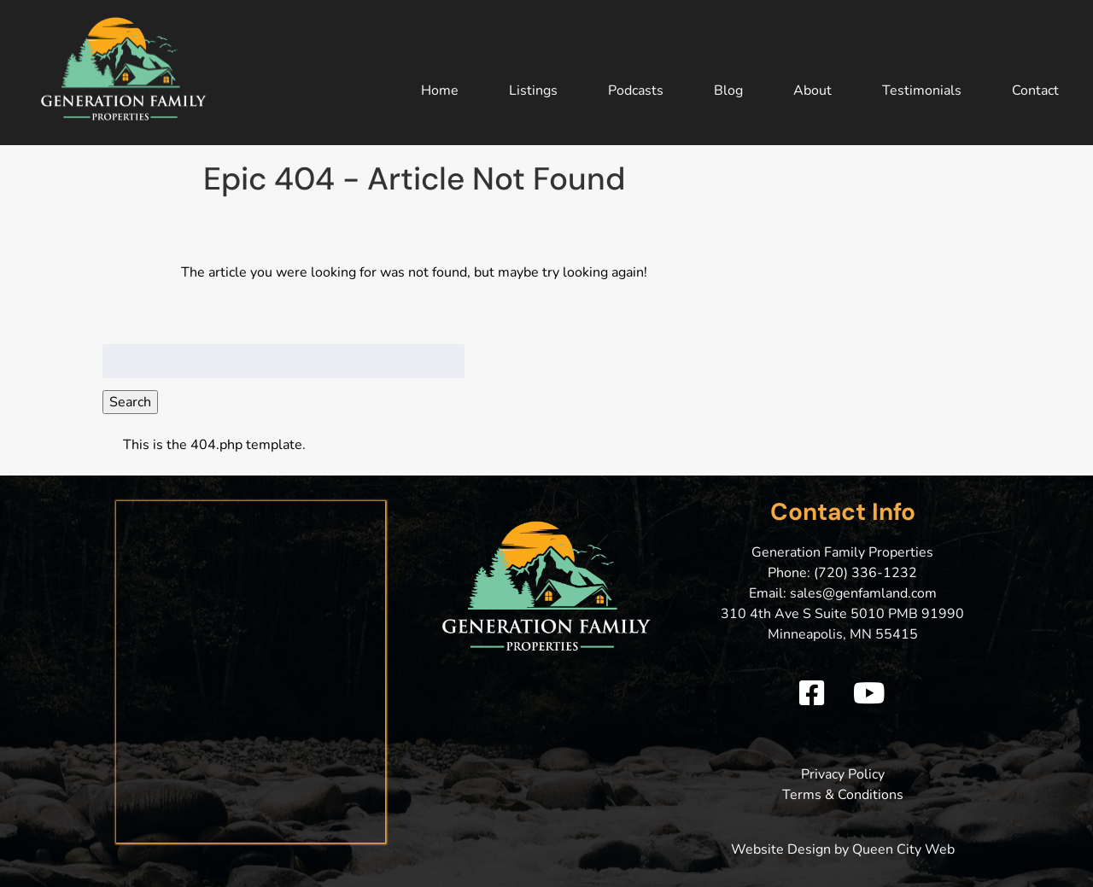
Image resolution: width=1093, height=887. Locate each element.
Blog (728, 90)
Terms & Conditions (842, 794)
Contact (1035, 90)
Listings (533, 90)
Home (440, 90)
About (812, 90)
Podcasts (635, 90)
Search (130, 402)
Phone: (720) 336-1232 (842, 572)
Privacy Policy (843, 774)
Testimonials (921, 90)
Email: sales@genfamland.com (843, 593)
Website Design (781, 849)
